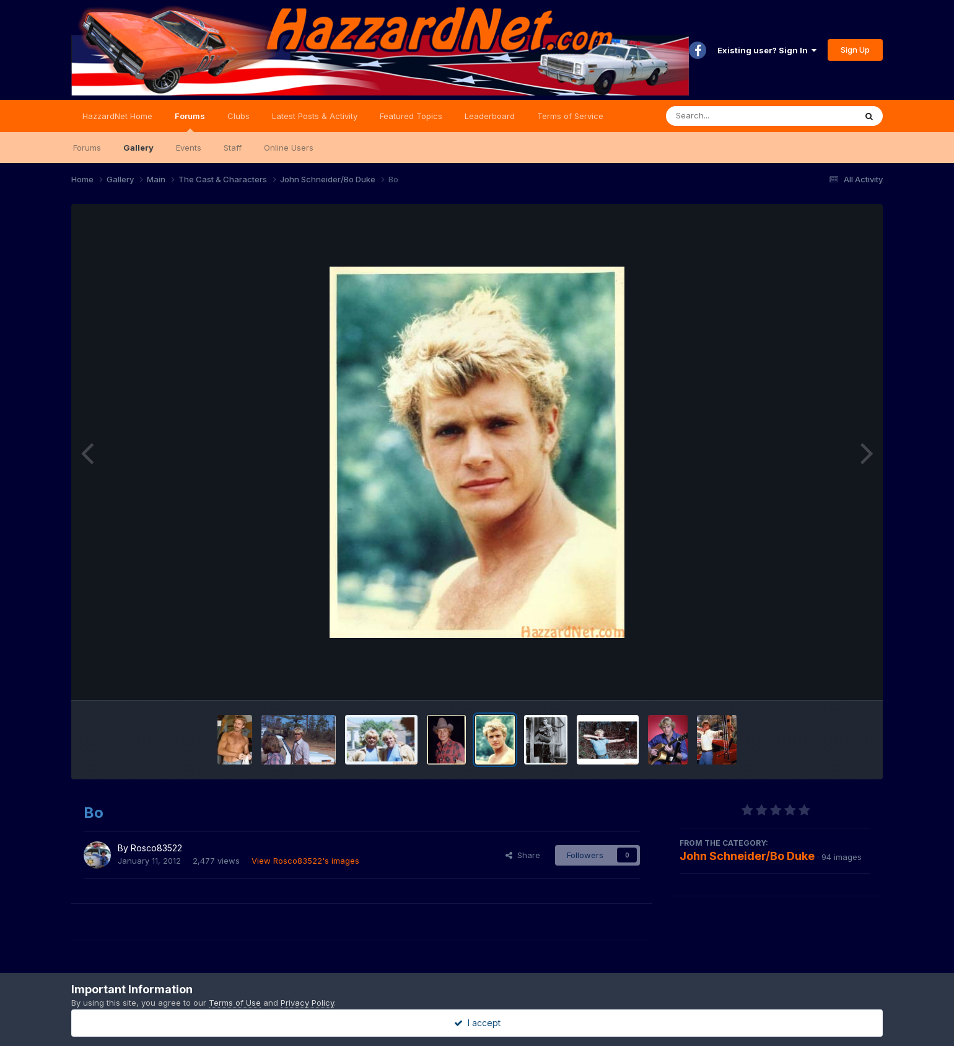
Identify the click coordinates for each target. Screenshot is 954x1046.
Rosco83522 (156, 848)
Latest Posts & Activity (314, 116)
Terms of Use (235, 1003)
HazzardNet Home (117, 116)
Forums (190, 121)
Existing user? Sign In (766, 50)
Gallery (138, 148)
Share (522, 855)
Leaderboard (490, 116)
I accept (477, 1022)
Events (188, 148)
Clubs (238, 116)
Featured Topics (411, 116)
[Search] (727, 116)
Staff (233, 148)
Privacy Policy (307, 1003)
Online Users (288, 148)
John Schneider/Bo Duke (747, 855)
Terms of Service (570, 116)
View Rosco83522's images (305, 861)
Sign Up (855, 50)
